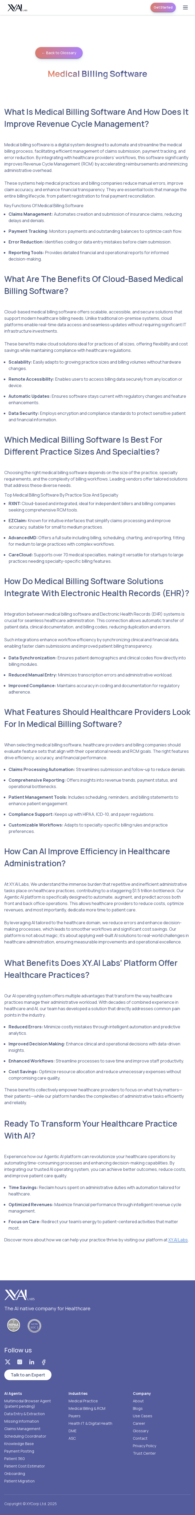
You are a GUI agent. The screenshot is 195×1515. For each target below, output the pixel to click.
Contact (140, 1438)
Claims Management (22, 1428)
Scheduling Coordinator (25, 1436)
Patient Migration (19, 1480)
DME (73, 1430)
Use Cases (142, 1415)
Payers (75, 1415)
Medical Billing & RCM (87, 1408)
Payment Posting (19, 1451)
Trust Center (144, 1453)
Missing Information (21, 1421)
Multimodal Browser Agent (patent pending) (27, 1403)
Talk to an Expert (28, 1375)
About (138, 1400)
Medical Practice (83, 1400)
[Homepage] (17, 8)
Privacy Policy (144, 1445)
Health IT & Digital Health (90, 1423)
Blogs (138, 1408)
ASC (72, 1438)
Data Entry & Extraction (24, 1413)
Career (139, 1423)
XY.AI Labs (178, 1240)
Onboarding (14, 1473)
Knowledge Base (19, 1443)
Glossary (140, 1430)
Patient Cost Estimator (24, 1466)
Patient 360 (14, 1458)
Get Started (163, 7)
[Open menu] (185, 7)
